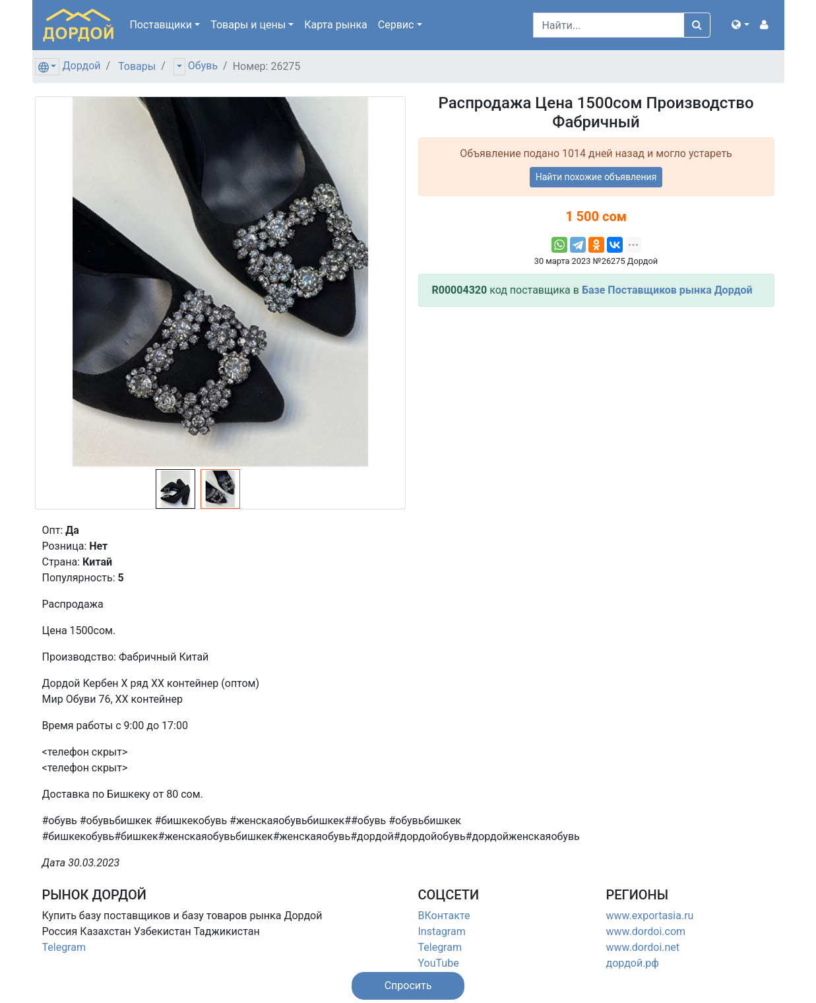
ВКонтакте (444, 915)
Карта (335, 24)
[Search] (608, 25)
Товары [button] (248, 24)
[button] (740, 25)
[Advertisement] (596, 409)
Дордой (81, 65)
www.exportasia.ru (650, 915)
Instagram (442, 931)
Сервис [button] (396, 24)
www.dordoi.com (646, 931)
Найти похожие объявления (596, 177)
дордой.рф (632, 963)
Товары (137, 66)
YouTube (438, 963)
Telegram (64, 947)
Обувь (203, 65)
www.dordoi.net (643, 947)
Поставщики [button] (160, 24)
